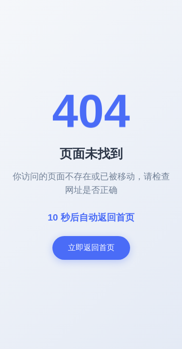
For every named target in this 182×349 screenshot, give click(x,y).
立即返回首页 (91, 247)
